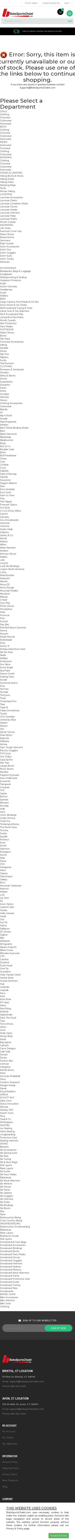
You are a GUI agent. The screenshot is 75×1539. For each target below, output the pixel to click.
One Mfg (5, 603)
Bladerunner (6, 440)
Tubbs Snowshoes (9, 710)
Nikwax (4, 596)
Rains (3, 1005)
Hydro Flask (6, 529)
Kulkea (3, 557)
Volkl (2, 808)
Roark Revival (7, 636)
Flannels (4, 397)
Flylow (3, 925)
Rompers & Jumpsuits (12, 369)
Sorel (2, 842)
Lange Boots (7, 765)
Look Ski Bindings (9, 566)
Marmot (4, 888)
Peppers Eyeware (9, 775)
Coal (2, 461)
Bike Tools (5, 1303)
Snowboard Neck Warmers (14, 1272)
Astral (3, 1039)
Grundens (5, 971)
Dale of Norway (8, 474)
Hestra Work (6, 977)
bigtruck (4, 738)
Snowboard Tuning (10, 1285)
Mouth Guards (7, 222)
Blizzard (4, 802)
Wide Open (6, 1033)
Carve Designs (8, 1048)
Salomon (5, 848)
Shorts (3, 378)
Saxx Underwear (8, 778)
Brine (3, 452)
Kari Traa (4, 762)
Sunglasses (6, 274)
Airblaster (5, 941)
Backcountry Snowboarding (15, 1226)
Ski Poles (5, 1202)
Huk (2, 984)
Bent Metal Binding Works (14, 427)
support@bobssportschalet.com (26, 1381)
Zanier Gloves (7, 732)
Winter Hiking (7, 191)
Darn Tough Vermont (11, 747)
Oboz (3, 1079)
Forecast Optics (8, 504)
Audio (3, 283)
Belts (3, 298)
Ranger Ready (8, 1085)
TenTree (4, 689)
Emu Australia (7, 489)
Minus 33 (5, 584)
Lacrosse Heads (8, 209)
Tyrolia (3, 713)
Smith (3, 845)
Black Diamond (8, 434)
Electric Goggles (9, 750)
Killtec (3, 544)
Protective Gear (8, 1137)
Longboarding (7, 1134)
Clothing (4, 114)
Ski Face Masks (8, 1174)
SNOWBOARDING (10, 1223)
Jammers (5, 240)
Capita (3, 793)
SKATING (5, 1125)
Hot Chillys (5, 756)
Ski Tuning (5, 1159)
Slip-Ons (4, 354)
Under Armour (7, 818)
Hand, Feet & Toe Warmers (14, 311)
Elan (2, 486)
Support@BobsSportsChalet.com (37, 87)
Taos (2, 1020)
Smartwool (6, 661)
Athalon (4, 424)
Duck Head (6, 965)
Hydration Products (10, 280)
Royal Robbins (7, 1091)
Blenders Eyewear (10, 953)
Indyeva (4, 532)
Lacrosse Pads (8, 215)
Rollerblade (6, 639)
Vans (2, 812)
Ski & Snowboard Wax (11, 314)
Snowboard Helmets (11, 1263)
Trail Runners (7, 363)
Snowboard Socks (9, 1282)
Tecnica (4, 830)
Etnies (3, 1057)
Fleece (3, 400)
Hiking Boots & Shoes (11, 176)
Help (68, 3)
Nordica (4, 772)
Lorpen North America (12, 569)
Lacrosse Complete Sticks (14, 203)
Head (3, 916)
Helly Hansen (7, 913)
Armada (4, 805)
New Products (10, 1480)
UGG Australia (7, 716)
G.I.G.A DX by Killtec (10, 510)
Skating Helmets (9, 1140)
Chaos (3, 458)
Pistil (2, 612)
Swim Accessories (9, 246)
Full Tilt (3, 922)
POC (2, 864)
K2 (1, 901)
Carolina (4, 959)
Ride (2, 858)
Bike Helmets (7, 1300)
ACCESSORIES (8, 268)
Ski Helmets (6, 1199)
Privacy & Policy (14, 1528)
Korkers (4, 550)
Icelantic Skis (7, 907)
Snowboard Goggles (11, 1260)
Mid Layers (6, 1165)
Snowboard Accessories (12, 1245)
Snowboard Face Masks (12, 1254)
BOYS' (3, 126)
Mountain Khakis (9, 590)
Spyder (4, 836)
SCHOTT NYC (7, 1097)
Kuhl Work (5, 999)
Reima (3, 630)
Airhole (3, 744)
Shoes (3, 351)
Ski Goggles (6, 1196)
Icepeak (4, 990)
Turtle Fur (5, 821)
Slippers (4, 357)
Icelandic (5, 987)
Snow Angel (6, 667)
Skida (3, 655)
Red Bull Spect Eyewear (13, 627)
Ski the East (6, 652)
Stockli (3, 679)
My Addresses (9, 1443)
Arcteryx (4, 839)
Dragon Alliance (8, 483)
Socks (3, 292)
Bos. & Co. (5, 446)
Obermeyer (6, 876)
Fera (2, 498)
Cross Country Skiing (11, 1220)
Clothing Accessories (11, 403)
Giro (2, 919)
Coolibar (4, 464)
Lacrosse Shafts (8, 219)
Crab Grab (5, 1051)
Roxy (2, 643)
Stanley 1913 (6, 1110)
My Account (8, 1431)
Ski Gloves (5, 1186)
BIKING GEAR (7, 1294)
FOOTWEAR (7, 329)
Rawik (3, 1088)
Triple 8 (4, 707)
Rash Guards (7, 243)
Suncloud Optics (9, 682)
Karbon (4, 541)
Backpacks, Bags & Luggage (15, 271)
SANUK (4, 1094)
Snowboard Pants (9, 1275)
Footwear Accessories (12, 341)
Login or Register (51, 3)
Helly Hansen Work (10, 974)
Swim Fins (5, 249)
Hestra (3, 910)
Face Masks (6, 326)
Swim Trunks (7, 258)
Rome (3, 855)
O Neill (3, 600)
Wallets (4, 295)
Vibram (4, 722)
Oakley (3, 879)
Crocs (3, 467)
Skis (2, 1211)
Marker (4, 891)
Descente (5, 480)
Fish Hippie (6, 501)
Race (3, 1214)
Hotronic (4, 526)
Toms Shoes (6, 1024)
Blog (4, 1486)
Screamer (5, 781)
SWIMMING (6, 225)
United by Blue (8, 719)
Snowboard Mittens (10, 1269)
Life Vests (5, 228)
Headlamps (6, 289)
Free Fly (4, 968)
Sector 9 (4, 646)
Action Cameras (8, 286)
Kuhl (2, 996)
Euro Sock (5, 492)
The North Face (8, 827)
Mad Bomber (7, 575)
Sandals (4, 348)
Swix (2, 686)
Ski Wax (4, 1156)
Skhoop (4, 1106)
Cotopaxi (4, 787)
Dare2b (4, 477)
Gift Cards (30, 3)
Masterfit (5, 578)
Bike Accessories (9, 1297)
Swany (3, 833)
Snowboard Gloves (10, 1257)
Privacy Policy (9, 1474)
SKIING (4, 1143)
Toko (2, 704)
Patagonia (5, 867)
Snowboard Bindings (11, 1248)
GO (70, 21)
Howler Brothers (9, 981)
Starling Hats (7, 676)
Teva (2, 1116)
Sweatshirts (6, 381)
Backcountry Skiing (10, 1217)
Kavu (2, 993)
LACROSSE (6, 194)
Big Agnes (5, 1042)
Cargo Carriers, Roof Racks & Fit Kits (19, 301)
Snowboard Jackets (10, 1266)
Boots (3, 335)
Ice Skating (6, 1128)
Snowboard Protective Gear (15, 1279)
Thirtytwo (5, 695)
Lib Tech (4, 898)
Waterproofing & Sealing (13, 277)
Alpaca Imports (8, 947)
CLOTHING (6, 366)
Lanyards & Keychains (11, 317)
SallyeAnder (6, 1014)
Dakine (4, 934)
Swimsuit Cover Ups (11, 231)
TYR (2, 790)
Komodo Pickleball (10, 1076)
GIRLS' (3, 111)
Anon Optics (6, 904)
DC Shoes (5, 931)
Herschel (5, 523)
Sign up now (58, 1328)
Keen (3, 1073)
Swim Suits (6, 255)
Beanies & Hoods (9, 1236)
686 (2, 937)
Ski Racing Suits (8, 1153)
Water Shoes (7, 234)
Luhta (3, 572)
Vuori (3, 1030)
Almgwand (6, 944)
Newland (5, 593)
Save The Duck (8, 1017)
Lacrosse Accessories (11, 197)
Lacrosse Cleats (8, 200)
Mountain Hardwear (10, 885)
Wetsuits (5, 262)
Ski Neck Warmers (10, 1180)
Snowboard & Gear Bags (13, 1242)
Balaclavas (5, 1177)
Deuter (4, 1054)
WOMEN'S (6, 157)
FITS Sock (5, 753)
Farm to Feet (7, 495)
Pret (2, 618)
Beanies (4, 1146)
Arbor (3, 870)
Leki (2, 560)
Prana (3, 861)
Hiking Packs (7, 179)
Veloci (3, 1027)
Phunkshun (6, 609)
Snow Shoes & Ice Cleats (13, 305)
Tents (3, 188)
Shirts (3, 391)
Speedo (4, 799)
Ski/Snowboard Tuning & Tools (16, 308)
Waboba (4, 741)
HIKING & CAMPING (11, 172)
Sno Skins (5, 664)
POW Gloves (7, 606)
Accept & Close (59, 1535)
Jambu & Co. (7, 535)
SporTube (5, 670)
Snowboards (6, 1291)
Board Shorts (7, 237)
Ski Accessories (8, 1149)
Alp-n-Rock (6, 415)
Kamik (3, 538)
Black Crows (6, 950)
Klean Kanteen (8, 547)
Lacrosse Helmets (10, 212)
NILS (2, 882)
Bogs (3, 443)
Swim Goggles (8, 252)
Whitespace (6, 1122)
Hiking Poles (7, 182)
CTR (2, 956)
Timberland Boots (9, 824)
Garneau (4, 517)
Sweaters (5, 384)
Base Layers (6, 1168)
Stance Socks (7, 673)
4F (1, 412)
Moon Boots (6, 769)
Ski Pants (5, 1189)
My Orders (8, 1437)
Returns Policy (10, 1462)
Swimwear (5, 123)
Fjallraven (5, 928)
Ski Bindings (6, 1205)
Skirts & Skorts (7, 375)
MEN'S (3, 142)
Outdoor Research (10, 1082)
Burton (4, 796)
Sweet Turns (6, 1113)
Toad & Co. (5, 1119)
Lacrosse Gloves (8, 206)
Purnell (4, 621)
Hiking (3, 345)
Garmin (4, 513)
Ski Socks (5, 1171)
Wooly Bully (6, 1036)
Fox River (5, 507)
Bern (2, 431)
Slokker (4, 658)
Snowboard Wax (8, 1288)
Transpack (5, 784)
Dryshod (4, 962)
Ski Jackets (6, 1193)
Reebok (4, 1011)
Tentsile (4, 692)
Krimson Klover (8, 553)
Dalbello (4, 470)
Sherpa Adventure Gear (12, 649)
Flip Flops (5, 338)
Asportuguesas (8, 421)
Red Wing (5, 1008)
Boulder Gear (7, 449)
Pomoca (4, 615)
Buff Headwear (8, 455)
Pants (3, 388)
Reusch (4, 633)
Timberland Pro (8, 701)
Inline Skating (7, 1131)
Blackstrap (5, 437)
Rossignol (5, 851)
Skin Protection (8, 323)
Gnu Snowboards (9, 520)
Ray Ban (4, 624)
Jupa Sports (6, 759)
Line (2, 894)
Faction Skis (6, 1060)
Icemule (4, 1063)
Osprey (4, 873)
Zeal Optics (6, 735)
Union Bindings (8, 815)
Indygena (5, 1067)
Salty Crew (5, 1100)
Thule (3, 698)
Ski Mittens (6, 1183)
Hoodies (4, 394)
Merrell (3, 581)
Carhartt (4, 1045)
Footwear (5, 117)
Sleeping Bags (8, 185)
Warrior (4, 725)
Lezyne (4, 563)
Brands (3, 409)
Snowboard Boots (9, 1251)
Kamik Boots (7, 1070)
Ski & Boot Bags (8, 1162)
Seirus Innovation (9, 1103)
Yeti (2, 729)
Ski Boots (5, 1208)
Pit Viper (4, 1002)
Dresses (4, 372)
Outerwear (6, 120)
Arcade (4, 418)
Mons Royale (7, 587)
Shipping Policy (10, 1468)
